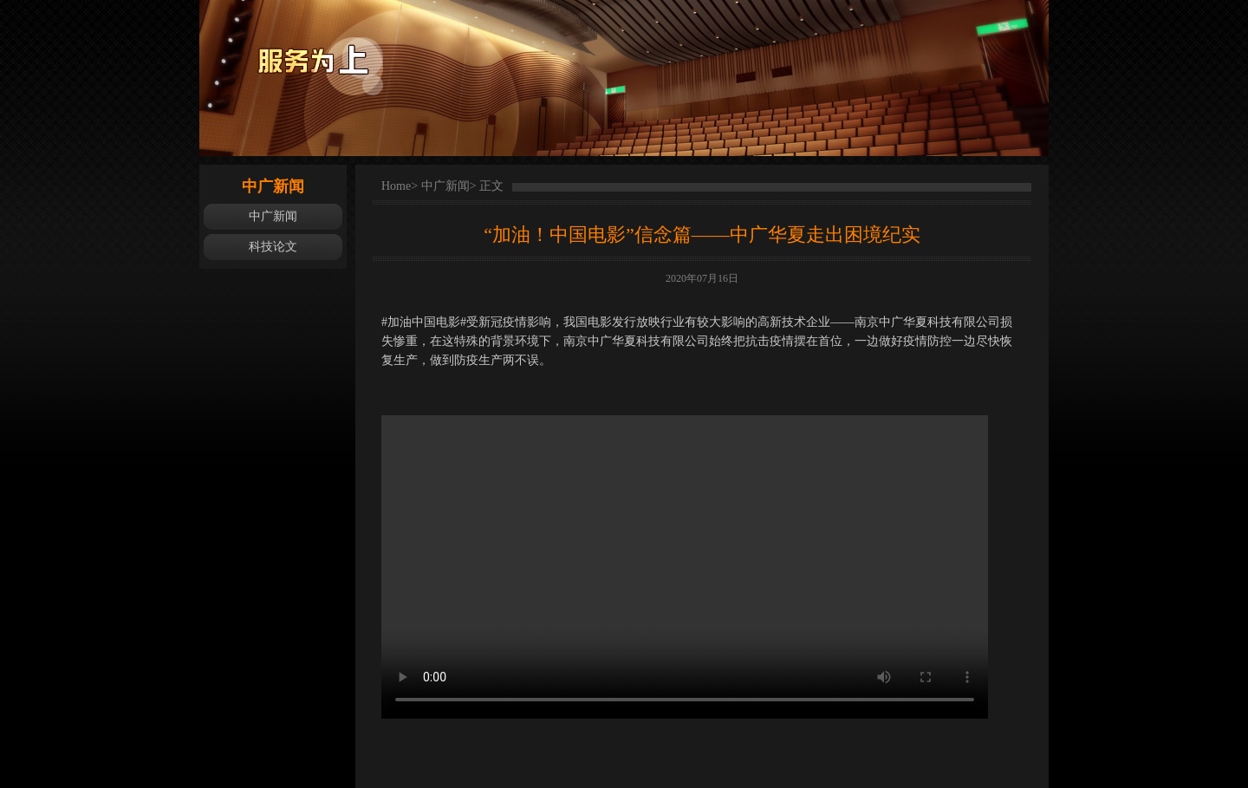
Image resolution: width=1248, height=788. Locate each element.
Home (396, 185)
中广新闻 (273, 216)
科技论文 (273, 246)
